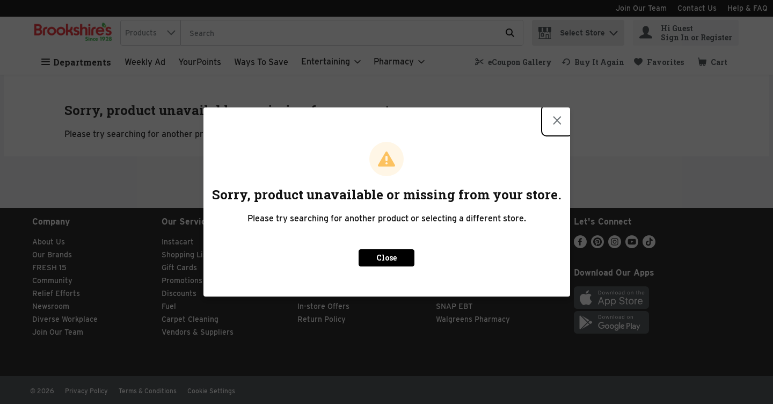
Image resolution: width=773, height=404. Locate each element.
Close (386, 257)
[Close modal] (557, 120)
